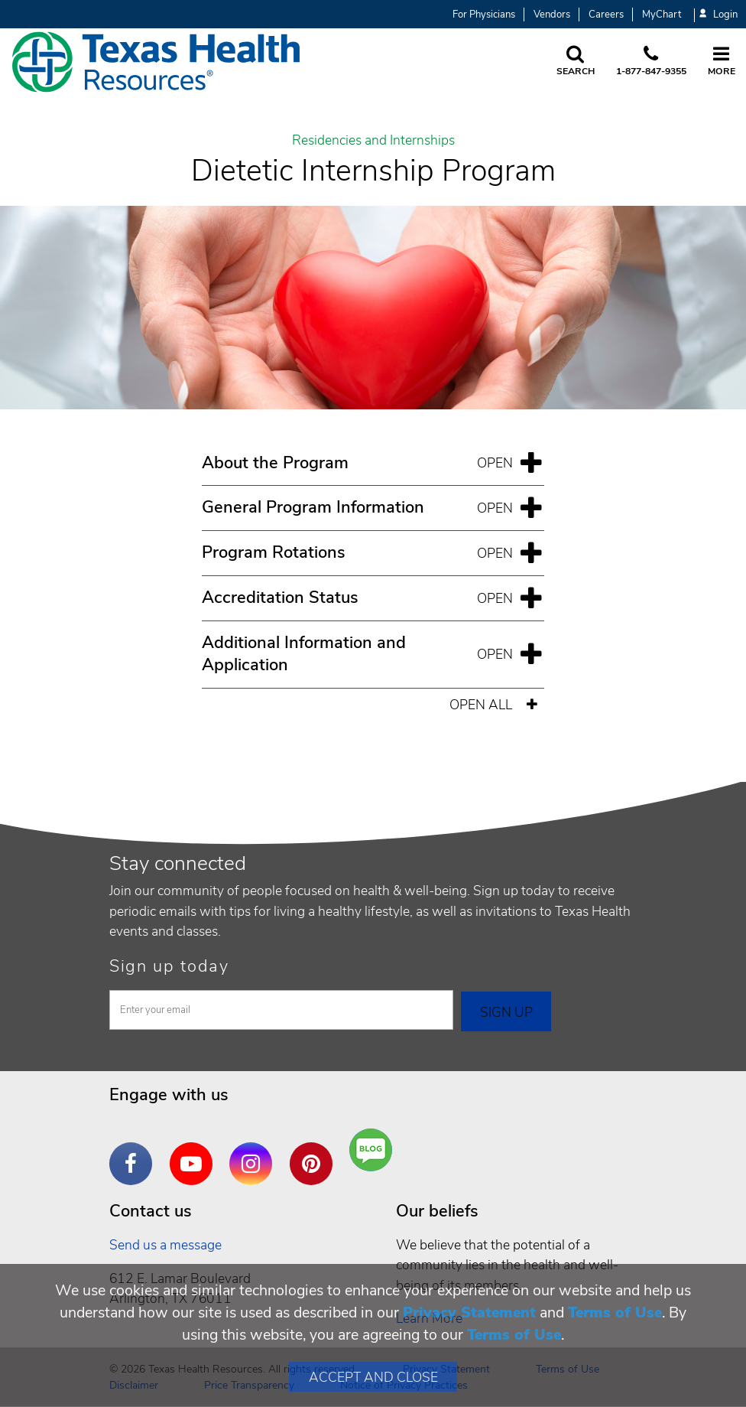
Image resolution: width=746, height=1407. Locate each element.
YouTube (194, 1152)
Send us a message (165, 1245)
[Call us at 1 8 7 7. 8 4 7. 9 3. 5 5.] (651, 62)
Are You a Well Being (374, 1150)
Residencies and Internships (373, 140)
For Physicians (483, 14)
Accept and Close (373, 1377)
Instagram (254, 1152)
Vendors (552, 14)
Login (718, 14)
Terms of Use (615, 1312)
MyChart (661, 14)
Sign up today (169, 966)
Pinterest (314, 1152)
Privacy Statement (469, 1312)
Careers (606, 14)
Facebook (134, 1152)
